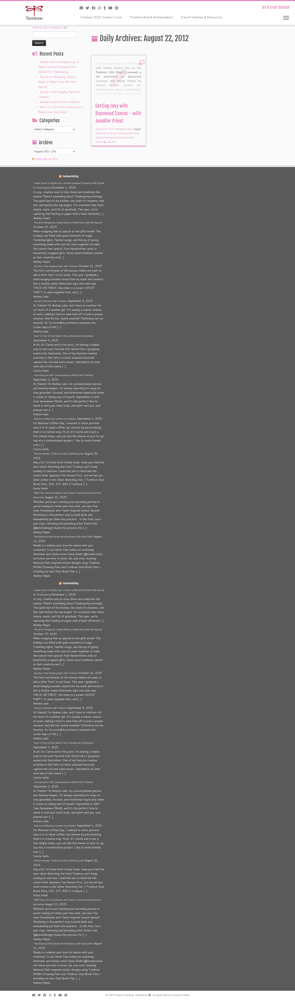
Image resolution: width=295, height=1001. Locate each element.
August (56, 27)
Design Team (125, 129)
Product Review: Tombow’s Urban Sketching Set (58, 453)
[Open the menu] (286, 18)
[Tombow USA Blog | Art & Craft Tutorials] (34, 13)
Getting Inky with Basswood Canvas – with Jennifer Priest (118, 113)
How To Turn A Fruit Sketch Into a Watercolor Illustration (64, 336)
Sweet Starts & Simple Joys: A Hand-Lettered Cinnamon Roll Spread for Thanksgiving (58, 67)
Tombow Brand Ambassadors (151, 17)
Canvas (113, 133)
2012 (45, 27)
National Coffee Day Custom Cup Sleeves (55, 418)
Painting (108, 137)
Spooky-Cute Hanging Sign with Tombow (56, 266)
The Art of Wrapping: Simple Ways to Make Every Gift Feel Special (57, 82)
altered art (101, 133)
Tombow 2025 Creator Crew (101, 17)
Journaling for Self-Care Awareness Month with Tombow (63, 375)
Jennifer (111, 142)
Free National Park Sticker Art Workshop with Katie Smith (63, 536)
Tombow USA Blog (71, 176)
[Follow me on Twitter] (89, 7)
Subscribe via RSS (46, 159)
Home (35, 27)
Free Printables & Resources (201, 17)
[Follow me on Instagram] (101, 7)
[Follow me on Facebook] (95, 7)
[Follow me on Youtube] (111, 7)
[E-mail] (83, 7)
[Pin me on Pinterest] (118, 7)
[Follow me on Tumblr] (106, 7)
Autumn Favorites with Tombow (60, 102)
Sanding (119, 137)
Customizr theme (181, 995)
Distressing (124, 133)
